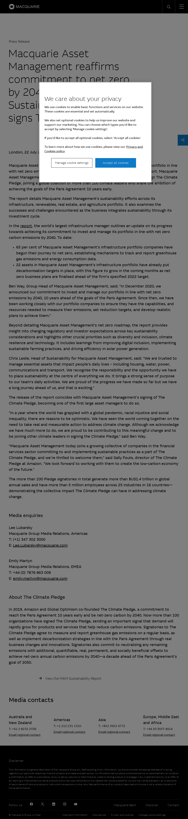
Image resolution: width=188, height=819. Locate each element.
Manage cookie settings (71, 163)
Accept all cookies (116, 163)
